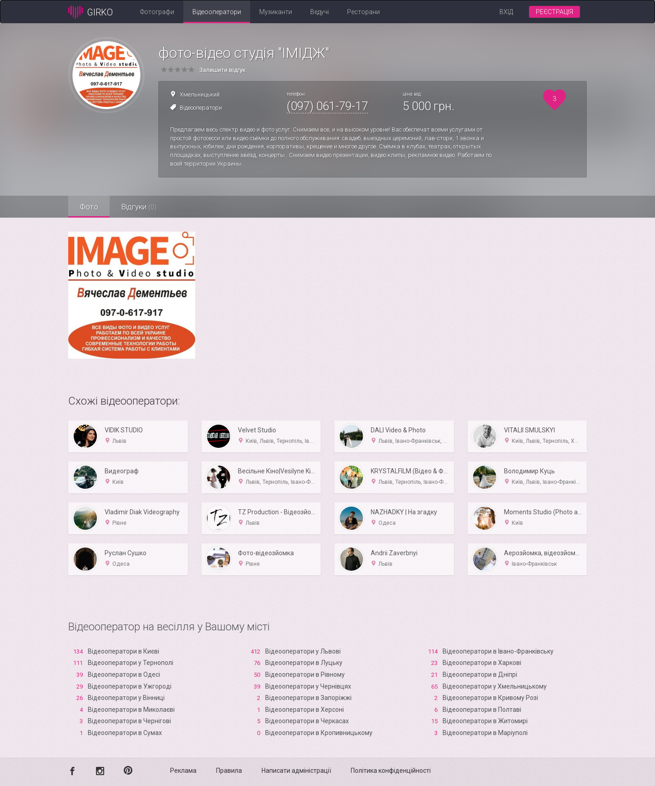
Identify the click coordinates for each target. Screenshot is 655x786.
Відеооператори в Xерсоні (304, 709)
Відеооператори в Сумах (125, 732)
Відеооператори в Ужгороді (129, 686)
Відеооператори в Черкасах (307, 721)
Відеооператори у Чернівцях (308, 686)
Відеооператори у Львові (303, 651)
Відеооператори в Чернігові (129, 721)
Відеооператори (216, 11)
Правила (229, 770)
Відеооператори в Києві (123, 651)
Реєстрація (554, 11)
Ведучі (319, 11)
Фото (89, 206)
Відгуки (138, 206)
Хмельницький (200, 94)
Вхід (506, 11)
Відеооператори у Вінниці (126, 697)
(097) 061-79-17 (327, 106)
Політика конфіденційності (391, 770)
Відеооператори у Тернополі (130, 662)
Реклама (183, 770)
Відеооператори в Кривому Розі (490, 697)
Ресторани (363, 11)
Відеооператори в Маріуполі (485, 732)
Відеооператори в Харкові (482, 662)
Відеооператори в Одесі (124, 674)
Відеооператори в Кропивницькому (319, 732)
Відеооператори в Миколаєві (131, 709)
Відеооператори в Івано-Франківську (498, 651)
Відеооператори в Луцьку (304, 662)
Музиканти (275, 11)
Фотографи (157, 11)
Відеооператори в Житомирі (485, 721)
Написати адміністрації (296, 770)
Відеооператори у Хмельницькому (495, 686)
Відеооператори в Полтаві (482, 709)
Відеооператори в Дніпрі (480, 674)
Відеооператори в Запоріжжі (308, 697)
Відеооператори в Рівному (305, 674)
